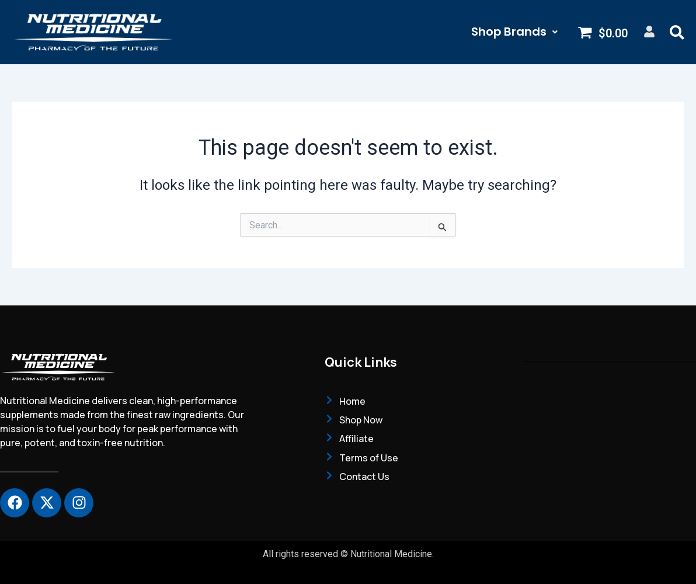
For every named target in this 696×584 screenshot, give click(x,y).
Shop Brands (514, 32)
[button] (514, 32)
